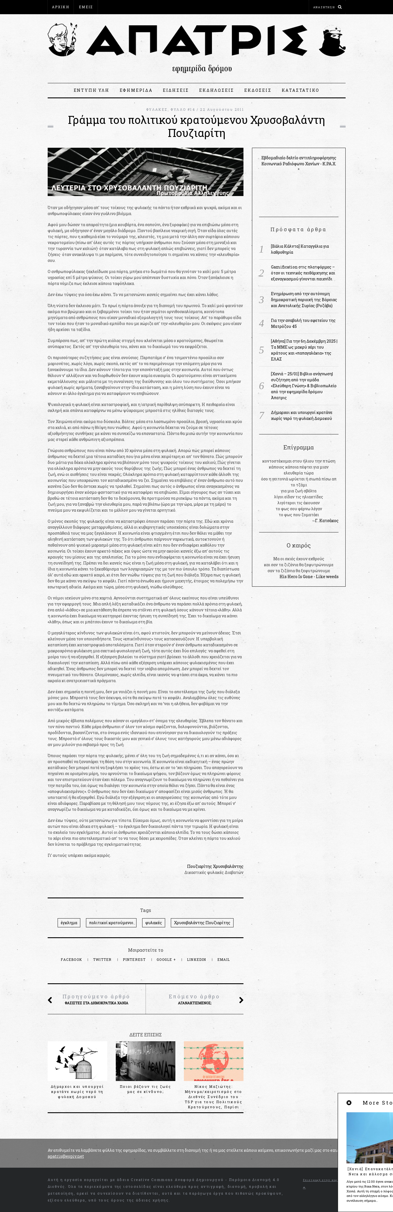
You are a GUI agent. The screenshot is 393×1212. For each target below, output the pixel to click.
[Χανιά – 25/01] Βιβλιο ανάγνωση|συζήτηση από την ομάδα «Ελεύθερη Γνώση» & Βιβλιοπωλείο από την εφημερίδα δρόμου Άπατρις (304, 385)
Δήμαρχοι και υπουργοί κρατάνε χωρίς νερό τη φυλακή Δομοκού (77, 1091)
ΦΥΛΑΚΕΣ (157, 109)
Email (223, 959)
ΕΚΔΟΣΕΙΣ (257, 90)
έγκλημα (69, 922)
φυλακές (153, 922)
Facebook (72, 959)
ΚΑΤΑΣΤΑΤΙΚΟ (301, 90)
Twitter (103, 959)
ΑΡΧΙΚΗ (60, 7)
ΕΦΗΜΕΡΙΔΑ (136, 90)
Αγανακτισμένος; (194, 999)
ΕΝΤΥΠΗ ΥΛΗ (92, 90)
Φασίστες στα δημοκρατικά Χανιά (96, 999)
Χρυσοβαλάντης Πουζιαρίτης (202, 922)
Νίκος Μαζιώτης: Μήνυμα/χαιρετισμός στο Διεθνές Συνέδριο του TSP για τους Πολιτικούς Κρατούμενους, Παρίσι (213, 1096)
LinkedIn (197, 959)
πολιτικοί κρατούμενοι (111, 922)
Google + (167, 959)
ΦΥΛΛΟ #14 (183, 109)
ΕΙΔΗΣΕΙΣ (176, 90)
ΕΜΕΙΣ (86, 7)
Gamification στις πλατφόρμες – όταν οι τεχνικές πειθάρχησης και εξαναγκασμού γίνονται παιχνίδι (303, 273)
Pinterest (135, 959)
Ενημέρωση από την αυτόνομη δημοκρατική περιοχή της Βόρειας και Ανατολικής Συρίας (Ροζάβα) (304, 299)
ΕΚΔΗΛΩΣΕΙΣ (216, 90)
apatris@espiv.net (66, 1156)
